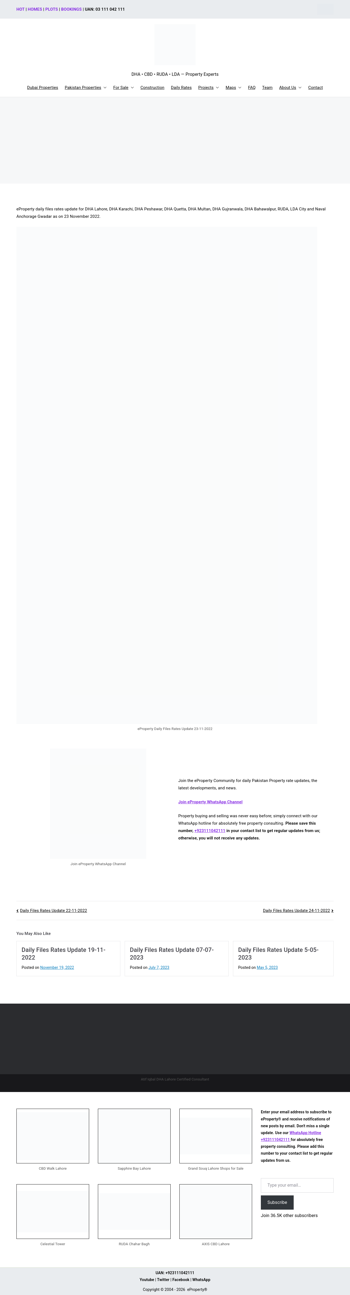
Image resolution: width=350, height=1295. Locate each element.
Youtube (147, 1279)
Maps (233, 87)
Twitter (163, 1279)
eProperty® (197, 1289)
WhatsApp (201, 1279)
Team (267, 87)
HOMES (35, 9)
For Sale (123, 87)
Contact (315, 87)
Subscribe (277, 1202)
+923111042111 (209, 830)
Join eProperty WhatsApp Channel (210, 801)
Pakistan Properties (86, 87)
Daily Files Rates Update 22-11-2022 (53, 910)
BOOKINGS (71, 9)
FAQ (252, 87)
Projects (208, 87)
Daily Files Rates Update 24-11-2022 (296, 910)
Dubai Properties (42, 87)
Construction (153, 87)
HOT (20, 9)
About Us (290, 87)
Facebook (180, 1279)
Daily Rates (181, 87)
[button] (104, 87)
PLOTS (51, 9)
